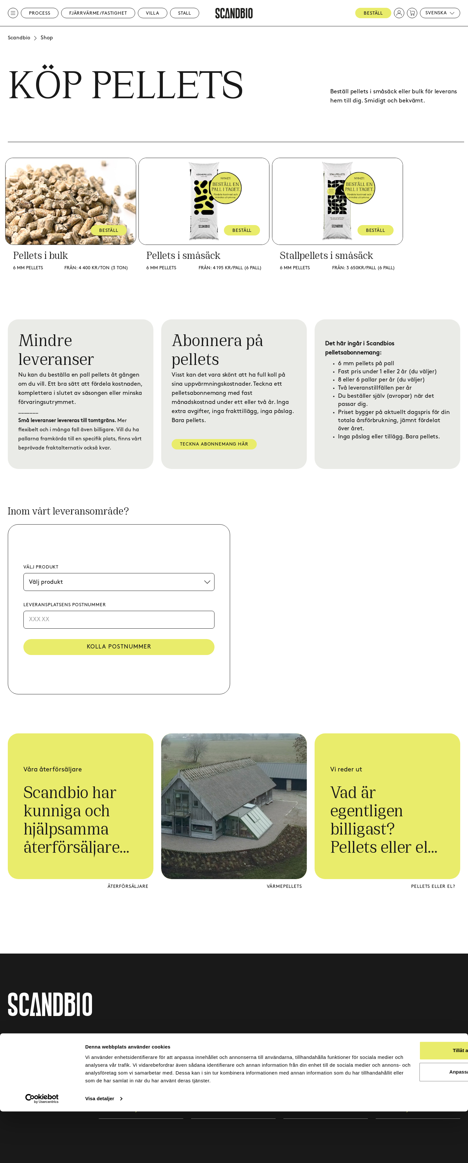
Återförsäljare (127, 887)
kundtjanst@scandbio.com (41, 1067)
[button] (399, 13)
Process (39, 13)
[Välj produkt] (118, 582)
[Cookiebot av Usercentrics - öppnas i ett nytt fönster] (42, 1150)
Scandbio (19, 37)
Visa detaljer (99, 1150)
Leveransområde (303, 1056)
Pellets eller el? (433, 887)
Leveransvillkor (394, 1039)
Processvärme (116, 1039)
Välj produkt (40, 567)
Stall (184, 13)
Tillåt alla (413, 1094)
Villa (152, 13)
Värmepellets (284, 887)
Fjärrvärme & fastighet (127, 1056)
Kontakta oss (207, 1039)
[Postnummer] (118, 620)
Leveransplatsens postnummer (64, 605)
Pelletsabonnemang (308, 1039)
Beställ (373, 13)
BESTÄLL (111, 230)
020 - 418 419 (23, 1076)
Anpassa (414, 1115)
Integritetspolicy (396, 1056)
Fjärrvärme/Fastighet (98, 13)
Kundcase (203, 1056)
